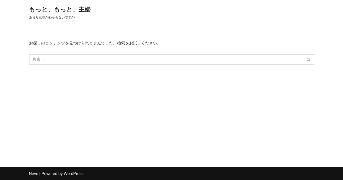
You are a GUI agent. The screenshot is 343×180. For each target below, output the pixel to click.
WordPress (74, 174)
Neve (33, 174)
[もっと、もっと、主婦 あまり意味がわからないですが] (60, 12)
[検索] (166, 59)
